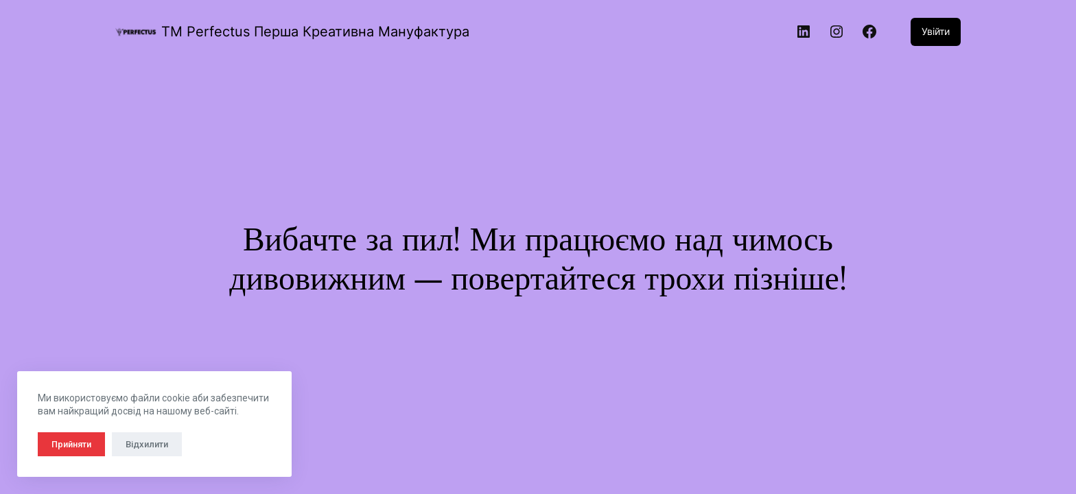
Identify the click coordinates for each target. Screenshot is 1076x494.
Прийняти (71, 444)
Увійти (936, 31)
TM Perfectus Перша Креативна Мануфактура (315, 31)
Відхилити (147, 444)
